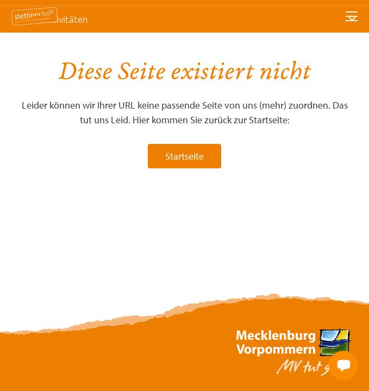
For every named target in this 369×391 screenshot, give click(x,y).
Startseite (184, 156)
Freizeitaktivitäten (50, 19)
